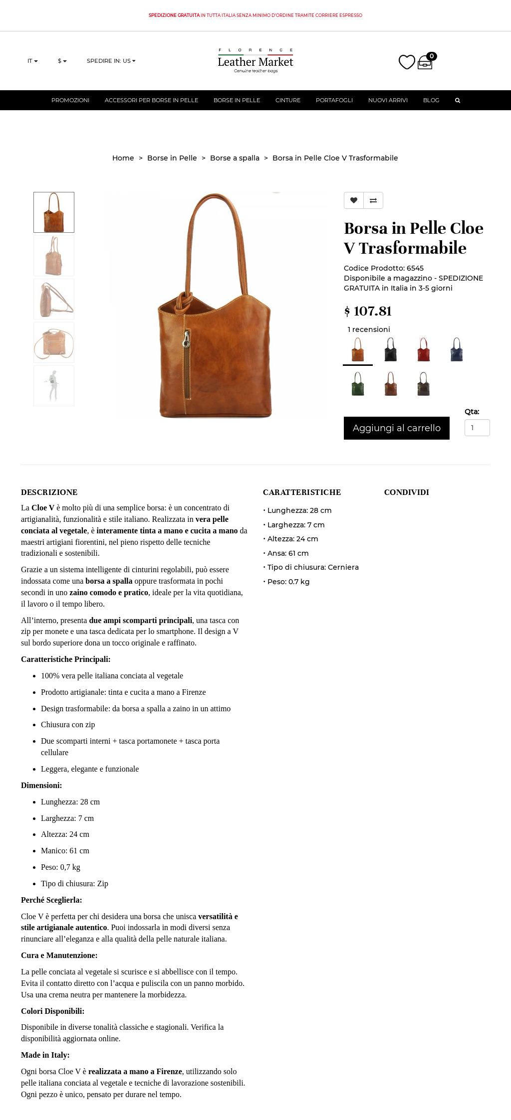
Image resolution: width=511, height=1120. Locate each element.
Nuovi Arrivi (388, 107)
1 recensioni (367, 329)
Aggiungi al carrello (397, 428)
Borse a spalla (234, 158)
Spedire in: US (111, 64)
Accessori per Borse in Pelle (151, 107)
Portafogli (334, 107)
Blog (431, 107)
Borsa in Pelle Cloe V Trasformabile (335, 158)
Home (123, 158)
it (32, 64)
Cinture (287, 107)
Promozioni (70, 107)
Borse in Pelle (237, 107)
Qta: (472, 411)
